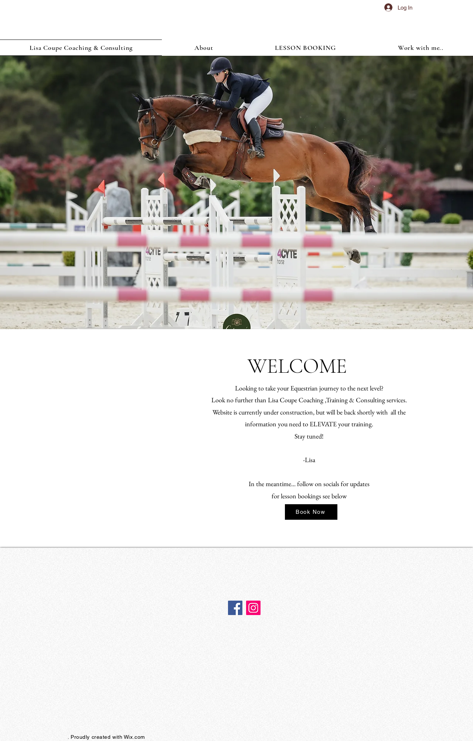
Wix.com (134, 737)
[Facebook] (235, 608)
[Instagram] (253, 608)
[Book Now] (311, 512)
